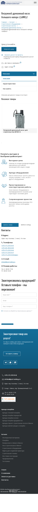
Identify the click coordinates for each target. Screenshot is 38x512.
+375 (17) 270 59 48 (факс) (9, 255)
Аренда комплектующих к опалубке (13, 426)
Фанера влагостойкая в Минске (12, 443)
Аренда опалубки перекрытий (11, 415)
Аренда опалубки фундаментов (12, 420)
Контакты (4, 480)
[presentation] (15, 320)
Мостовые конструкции (10, 456)
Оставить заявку (12, 354)
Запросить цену (9, 49)
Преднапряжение (7, 459)
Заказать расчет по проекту (14, 55)
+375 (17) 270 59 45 (7, 245)
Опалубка (5, 440)
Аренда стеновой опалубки (11, 413)
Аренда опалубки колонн (10, 418)
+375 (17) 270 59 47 (7, 252)
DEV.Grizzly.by (22, 491)
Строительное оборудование (11, 448)
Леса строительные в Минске (11, 445)
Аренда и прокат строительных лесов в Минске (17, 423)
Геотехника (6, 461)
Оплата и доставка (8, 476)
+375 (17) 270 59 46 (7, 250)
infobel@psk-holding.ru (8, 262)
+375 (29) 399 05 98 (7, 248)
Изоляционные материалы (11, 438)
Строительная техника (9, 453)
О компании (5, 473)
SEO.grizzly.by (4, 491)
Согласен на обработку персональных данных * (16, 311)
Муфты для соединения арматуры (13, 451)
